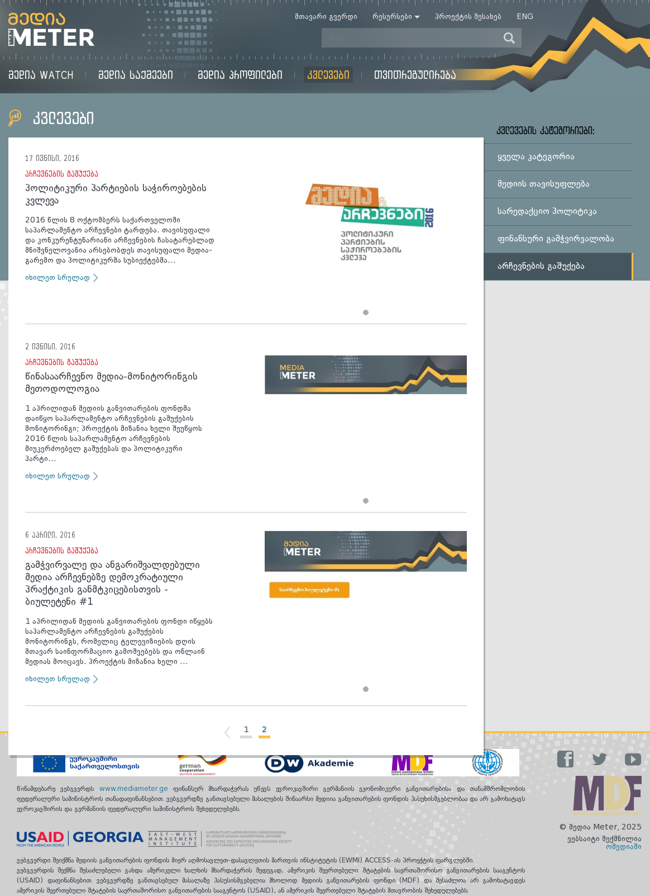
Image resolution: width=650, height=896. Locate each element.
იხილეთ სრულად (57, 278)
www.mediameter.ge (136, 789)
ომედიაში (624, 847)
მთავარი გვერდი (326, 17)
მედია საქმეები (135, 75)
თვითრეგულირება (415, 75)
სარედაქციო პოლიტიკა (547, 211)
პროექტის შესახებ (468, 17)
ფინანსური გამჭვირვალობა (556, 239)
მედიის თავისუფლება (544, 184)
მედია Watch (41, 75)
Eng (525, 17)
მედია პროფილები (240, 75)
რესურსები (392, 17)
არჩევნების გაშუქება (61, 173)
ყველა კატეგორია (536, 157)
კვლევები (328, 75)
